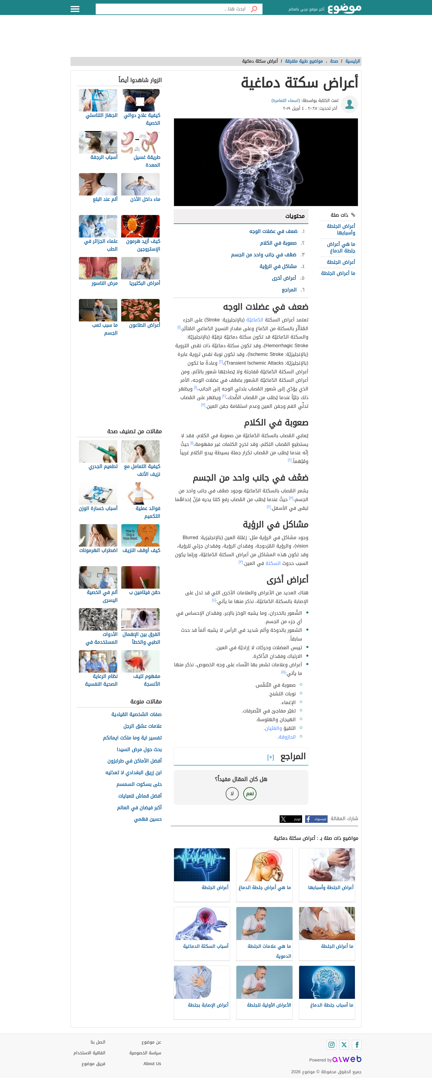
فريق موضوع (93, 1064)
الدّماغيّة (254, 319)
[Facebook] (357, 1045)
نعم (250, 793)
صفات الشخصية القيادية (136, 714)
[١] (179, 327)
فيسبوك (320, 819)
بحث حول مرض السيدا (139, 749)
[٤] (214, 600)
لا (232, 793)
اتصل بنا (98, 1042)
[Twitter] (344, 1045)
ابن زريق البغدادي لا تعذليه (133, 773)
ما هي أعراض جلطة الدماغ (341, 247)
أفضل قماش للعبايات (140, 796)
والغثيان (273, 728)
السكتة (273, 563)
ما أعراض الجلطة (338, 273)
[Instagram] (331, 1045)
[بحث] (254, 9)
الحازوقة (287, 737)
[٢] (221, 361)
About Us (152, 1064)
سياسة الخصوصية (145, 1053)
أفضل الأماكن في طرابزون (134, 761)
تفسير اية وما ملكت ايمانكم (132, 738)
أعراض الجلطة (341, 262)
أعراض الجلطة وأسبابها (341, 229)
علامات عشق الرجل (142, 726)
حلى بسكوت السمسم (139, 784)
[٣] (203, 405)
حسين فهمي (148, 819)
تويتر (297, 819)
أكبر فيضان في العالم (139, 808)
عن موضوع (151, 1042)
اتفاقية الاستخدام (89, 1053)
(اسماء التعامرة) (286, 101)
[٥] (283, 672)
